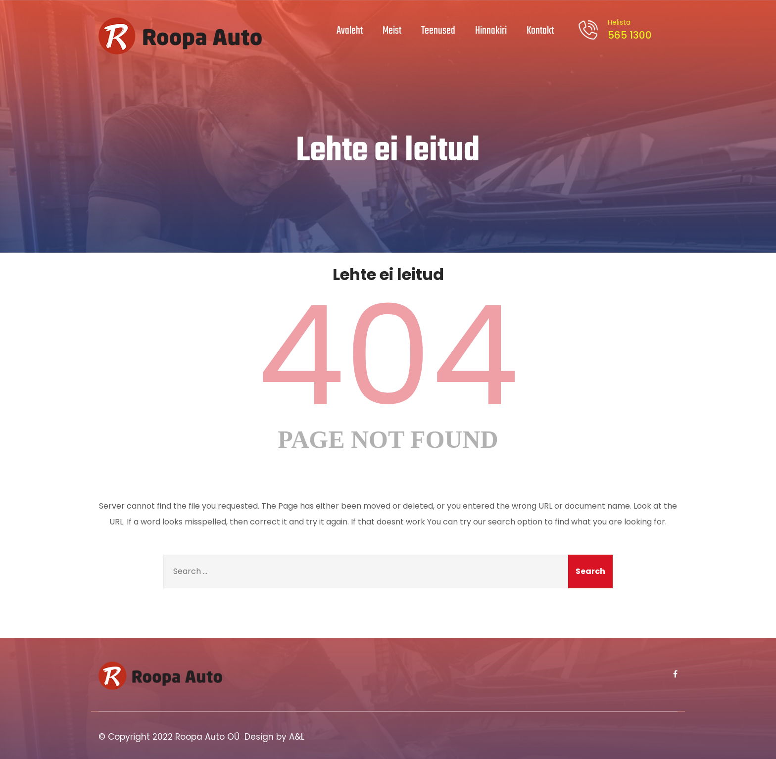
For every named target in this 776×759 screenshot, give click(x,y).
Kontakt (540, 30)
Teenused (438, 30)
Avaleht (350, 30)
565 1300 (628, 29)
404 (388, 356)
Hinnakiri (491, 30)
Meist (392, 30)
